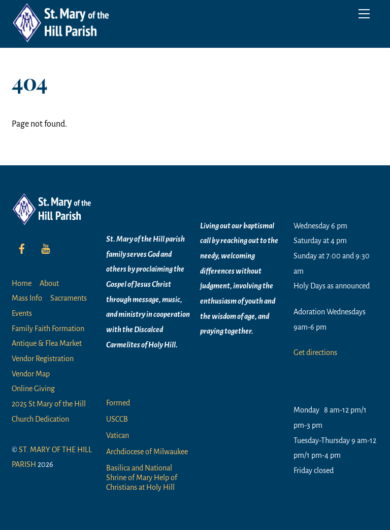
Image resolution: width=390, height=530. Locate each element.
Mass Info (27, 298)
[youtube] (46, 248)
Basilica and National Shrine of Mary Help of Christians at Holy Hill (141, 477)
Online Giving (33, 389)
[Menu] (364, 14)
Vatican (117, 435)
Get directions (315, 352)
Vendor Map (31, 374)
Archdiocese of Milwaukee (147, 452)
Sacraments (68, 298)
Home (21, 283)
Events (22, 313)
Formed (118, 403)
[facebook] (22, 248)
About (49, 283)
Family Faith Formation (48, 329)
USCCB (117, 419)
